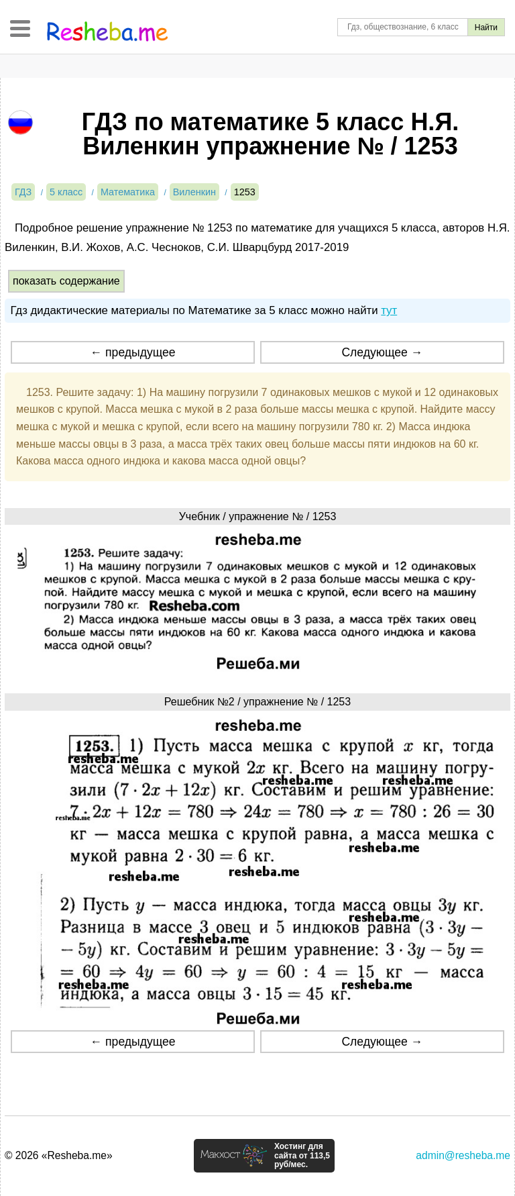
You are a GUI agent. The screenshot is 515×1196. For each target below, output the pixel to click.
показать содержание (66, 281)
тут (389, 310)
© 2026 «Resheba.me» (59, 1155)
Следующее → (381, 352)
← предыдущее (133, 352)
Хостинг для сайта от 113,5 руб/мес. (302, 1156)
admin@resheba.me (463, 1155)
